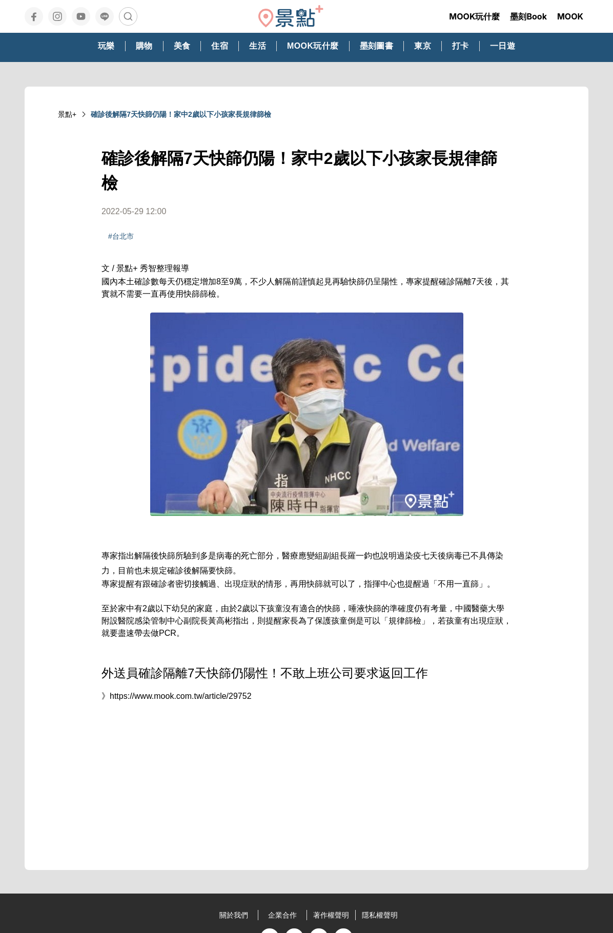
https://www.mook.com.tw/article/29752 (181, 696)
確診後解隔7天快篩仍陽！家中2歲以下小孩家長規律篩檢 (181, 114)
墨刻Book (528, 16)
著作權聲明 (331, 915)
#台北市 (121, 236)
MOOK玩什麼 (474, 16)
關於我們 (233, 915)
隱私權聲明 (380, 915)
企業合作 (282, 915)
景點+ (67, 114)
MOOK (570, 16)
